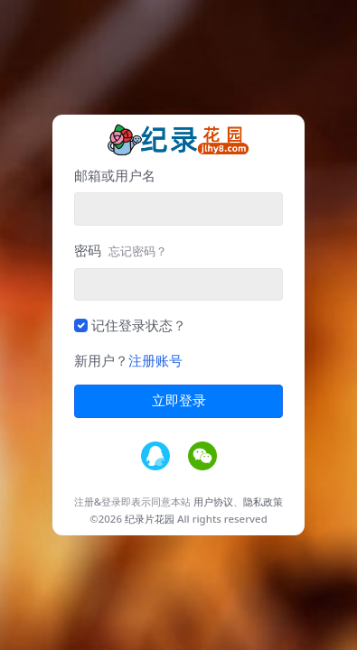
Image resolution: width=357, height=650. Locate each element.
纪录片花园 (149, 518)
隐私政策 (263, 501)
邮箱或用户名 (114, 175)
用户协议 (213, 501)
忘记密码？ (137, 251)
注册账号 (155, 360)
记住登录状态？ (138, 325)
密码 (120, 250)
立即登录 (179, 401)
